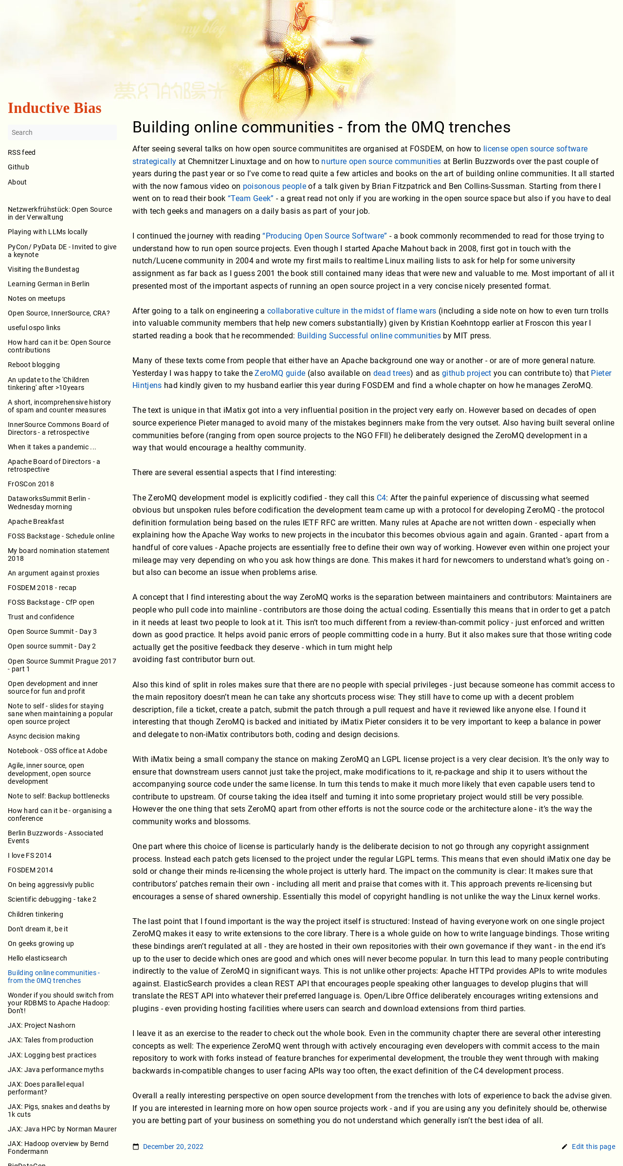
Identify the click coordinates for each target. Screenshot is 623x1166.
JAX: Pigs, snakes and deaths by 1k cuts (59, 1110)
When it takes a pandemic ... (52, 447)
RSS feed (22, 153)
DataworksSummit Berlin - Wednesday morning (49, 503)
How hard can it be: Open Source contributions (59, 346)
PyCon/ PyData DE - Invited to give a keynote (62, 251)
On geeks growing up (41, 943)
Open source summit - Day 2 (52, 646)
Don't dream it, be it (38, 929)
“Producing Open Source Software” (324, 236)
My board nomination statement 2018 (59, 554)
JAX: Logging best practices (52, 1055)
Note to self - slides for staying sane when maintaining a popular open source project (60, 713)
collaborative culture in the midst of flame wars (352, 310)
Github (18, 167)
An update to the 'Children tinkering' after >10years (49, 383)
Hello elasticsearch (37, 958)
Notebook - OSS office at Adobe (57, 751)
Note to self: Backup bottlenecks (59, 796)
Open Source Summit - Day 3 (52, 632)
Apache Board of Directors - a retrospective (54, 466)
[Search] (62, 133)
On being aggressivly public (51, 885)
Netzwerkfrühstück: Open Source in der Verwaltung (60, 214)
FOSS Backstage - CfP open (51, 603)
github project (467, 373)
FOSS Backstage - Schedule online (61, 536)
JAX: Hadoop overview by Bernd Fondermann (58, 1148)
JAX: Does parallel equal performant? (46, 1088)
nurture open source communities (381, 161)
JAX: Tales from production (51, 1040)
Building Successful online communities (369, 335)
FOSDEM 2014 (31, 870)
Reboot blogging (34, 365)
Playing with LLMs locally (48, 232)
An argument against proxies (53, 573)
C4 (381, 497)
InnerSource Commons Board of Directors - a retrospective (58, 428)
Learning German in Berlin (49, 284)
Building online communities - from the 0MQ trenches (54, 976)
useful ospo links (34, 328)
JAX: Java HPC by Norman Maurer (62, 1129)
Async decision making (44, 736)
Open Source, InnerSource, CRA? (59, 313)
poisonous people (274, 186)
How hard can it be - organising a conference (60, 814)
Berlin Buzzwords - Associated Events (56, 837)
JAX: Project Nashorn (42, 1026)
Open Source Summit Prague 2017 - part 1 (62, 665)
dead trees (391, 373)
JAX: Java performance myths (56, 1069)
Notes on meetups (36, 298)
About (62, 188)
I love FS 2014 (30, 856)
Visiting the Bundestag (43, 269)
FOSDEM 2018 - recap (42, 588)
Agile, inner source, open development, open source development (49, 773)
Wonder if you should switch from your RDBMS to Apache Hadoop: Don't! (61, 1003)
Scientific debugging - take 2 (52, 900)
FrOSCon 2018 (31, 484)
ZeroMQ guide (280, 373)
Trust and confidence (41, 617)
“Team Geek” (251, 199)
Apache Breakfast (36, 521)
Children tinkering (35, 914)
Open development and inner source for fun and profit (53, 687)
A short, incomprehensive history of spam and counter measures (59, 406)
